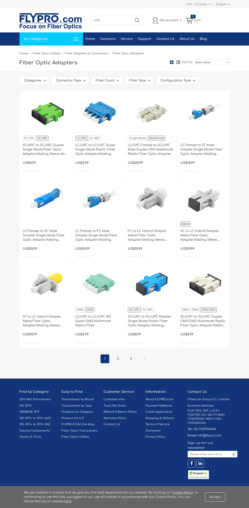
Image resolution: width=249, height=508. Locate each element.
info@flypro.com (209, 435)
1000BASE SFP (29, 411)
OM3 (90, 309)
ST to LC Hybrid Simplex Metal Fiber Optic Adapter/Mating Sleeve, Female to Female (42, 321)
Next (144, 358)
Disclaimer (153, 430)
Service (126, 39)
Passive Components (34, 430)
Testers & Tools (30, 436)
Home (90, 39)
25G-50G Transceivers (35, 399)
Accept (215, 497)
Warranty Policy (115, 418)
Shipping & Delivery (160, 418)
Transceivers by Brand (78, 399)
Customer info (114, 399)
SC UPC (29, 138)
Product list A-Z (73, 418)
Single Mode (137, 138)
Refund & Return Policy (120, 411)
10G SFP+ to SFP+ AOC (35, 418)
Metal (185, 224)
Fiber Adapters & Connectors (86, 53)
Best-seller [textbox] (203, 62)
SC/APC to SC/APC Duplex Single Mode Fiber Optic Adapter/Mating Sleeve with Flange (45, 149)
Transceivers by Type (77, 405)
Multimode (156, 138)
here (68, 501)
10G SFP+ (25, 405)
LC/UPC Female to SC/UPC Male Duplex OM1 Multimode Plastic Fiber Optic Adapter (150, 149)
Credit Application (159, 411)
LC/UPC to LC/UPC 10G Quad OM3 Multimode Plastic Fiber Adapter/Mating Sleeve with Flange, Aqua (97, 321)
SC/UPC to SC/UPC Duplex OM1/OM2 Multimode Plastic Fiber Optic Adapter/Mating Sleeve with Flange (203, 321)
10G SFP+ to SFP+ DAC (35, 424)
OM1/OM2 (208, 309)
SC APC (43, 138)
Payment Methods (159, 405)
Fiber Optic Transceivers (80, 430)
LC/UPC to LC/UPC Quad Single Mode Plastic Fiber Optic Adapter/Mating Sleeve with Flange (95, 149)
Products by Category (78, 411)
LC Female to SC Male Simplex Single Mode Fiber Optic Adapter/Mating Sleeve (44, 235)
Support (144, 39)
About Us (187, 39)
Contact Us (165, 39)
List (178, 62)
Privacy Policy (156, 436)
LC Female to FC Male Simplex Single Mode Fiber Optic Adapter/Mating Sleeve (96, 235)
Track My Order (115, 405)
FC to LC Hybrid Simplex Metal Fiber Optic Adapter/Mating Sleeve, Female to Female (147, 235)
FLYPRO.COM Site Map (78, 424)
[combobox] (212, 62)
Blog (203, 39)
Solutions (107, 39)
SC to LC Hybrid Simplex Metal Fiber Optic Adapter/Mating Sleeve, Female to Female (199, 235)
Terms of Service (158, 424)
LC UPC (82, 138)
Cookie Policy (182, 492)
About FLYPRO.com (159, 399)
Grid (172, 62)
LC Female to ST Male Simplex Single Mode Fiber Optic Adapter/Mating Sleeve (201, 149)
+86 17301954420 (204, 429)
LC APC (94, 138)
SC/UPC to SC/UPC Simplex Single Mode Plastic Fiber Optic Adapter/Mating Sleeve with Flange (149, 321)
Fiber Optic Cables (46, 53)
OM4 (80, 309)
